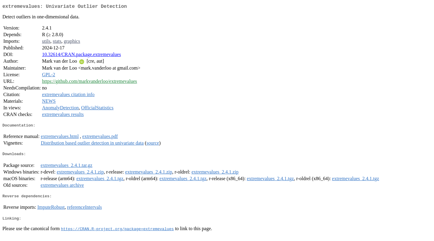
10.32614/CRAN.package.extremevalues (81, 55)
